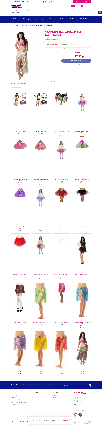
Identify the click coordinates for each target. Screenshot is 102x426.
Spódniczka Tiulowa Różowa (61, 179)
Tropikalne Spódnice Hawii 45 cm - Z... (61, 132)
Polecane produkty (16, 89)
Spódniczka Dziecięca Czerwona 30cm (20, 275)
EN (53, 1)
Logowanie (77, 1)
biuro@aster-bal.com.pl (82, 410)
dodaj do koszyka (77, 60)
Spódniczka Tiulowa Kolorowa (82, 179)
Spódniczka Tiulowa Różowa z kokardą (20, 179)
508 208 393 (17, 1)
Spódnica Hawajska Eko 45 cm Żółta (41, 370)
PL (52, 1)
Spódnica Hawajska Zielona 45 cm (41, 322)
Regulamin (14, 397)
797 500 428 (79, 406)
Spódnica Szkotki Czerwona (20, 322)
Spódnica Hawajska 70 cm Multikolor (82, 370)
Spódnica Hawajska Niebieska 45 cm (82, 323)
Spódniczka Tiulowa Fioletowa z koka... (20, 227)
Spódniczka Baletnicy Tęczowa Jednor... (41, 275)
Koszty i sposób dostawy (18, 395)
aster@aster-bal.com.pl (30, 1)
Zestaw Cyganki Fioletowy (20, 131)
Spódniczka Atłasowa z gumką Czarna (61, 275)
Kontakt (34, 395)
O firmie (34, 397)
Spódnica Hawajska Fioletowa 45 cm (19, 370)
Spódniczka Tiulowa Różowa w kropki (41, 179)
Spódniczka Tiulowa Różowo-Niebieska (82, 132)
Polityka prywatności (17, 405)
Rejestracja (86, 1)
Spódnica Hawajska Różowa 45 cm (61, 322)
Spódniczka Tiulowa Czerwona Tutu (61, 227)
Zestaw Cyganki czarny (40, 131)
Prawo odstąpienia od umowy (19, 402)
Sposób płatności (16, 400)
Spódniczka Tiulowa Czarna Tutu (82, 227)
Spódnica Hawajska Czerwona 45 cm (61, 370)
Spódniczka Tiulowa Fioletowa (41, 227)
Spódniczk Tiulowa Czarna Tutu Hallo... (82, 275)
